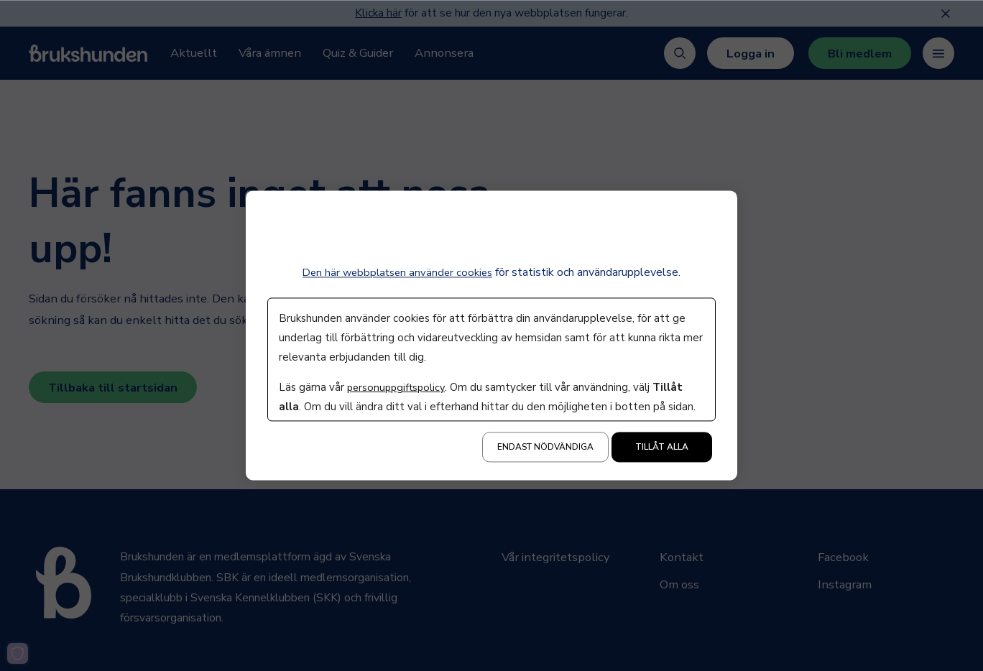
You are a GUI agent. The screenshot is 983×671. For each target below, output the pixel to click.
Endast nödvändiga (545, 447)
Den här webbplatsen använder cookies (397, 272)
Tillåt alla (661, 447)
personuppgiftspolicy (398, 388)
